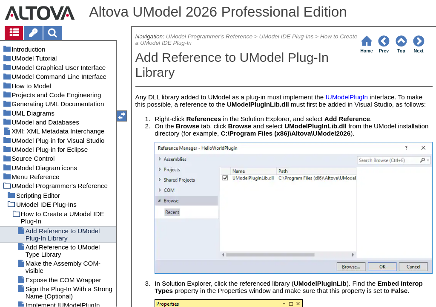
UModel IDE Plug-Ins (286, 36)
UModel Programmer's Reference (209, 36)
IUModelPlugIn (346, 97)
